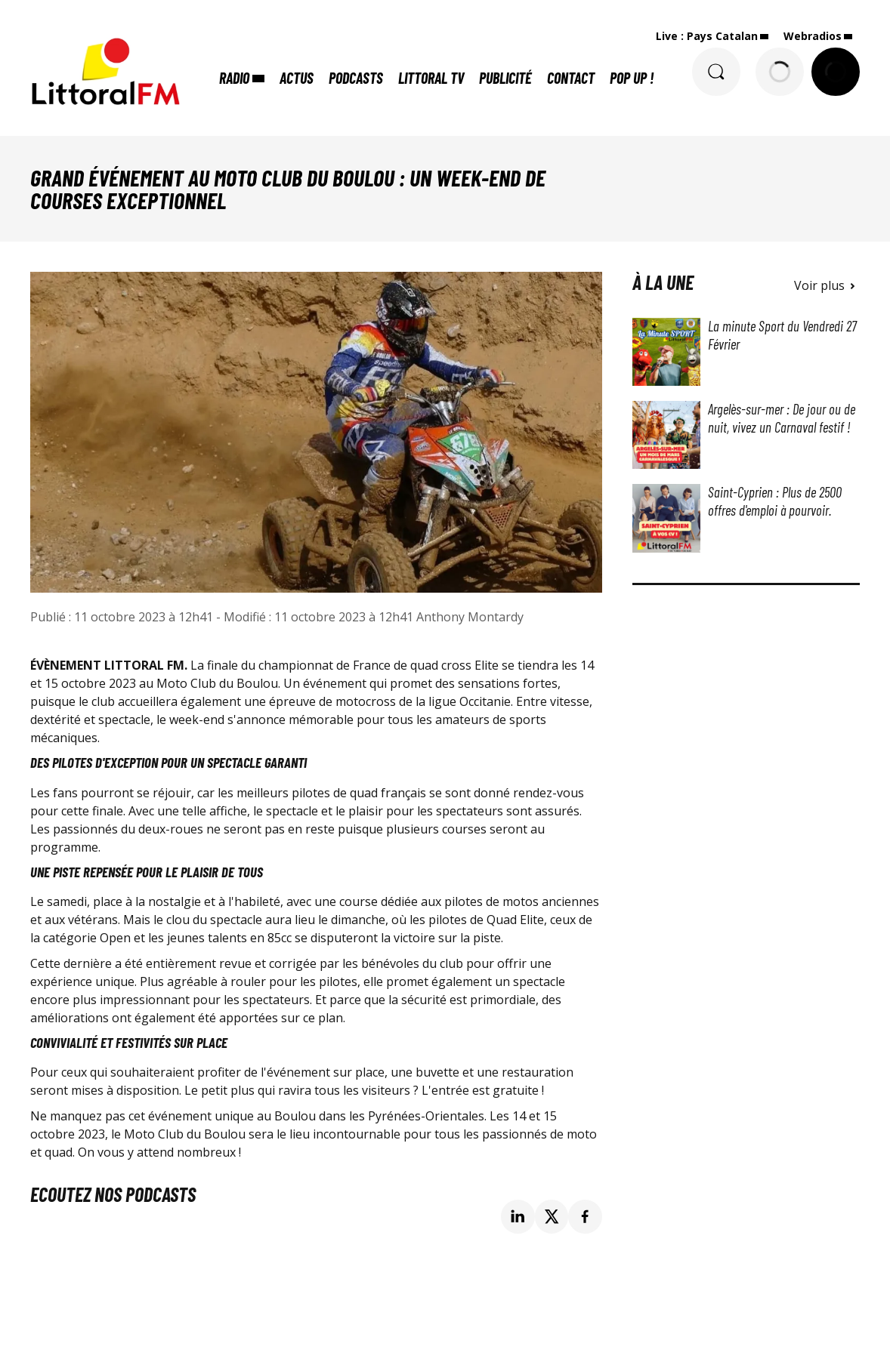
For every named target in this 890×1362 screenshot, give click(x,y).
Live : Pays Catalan (707, 36)
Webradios (812, 36)
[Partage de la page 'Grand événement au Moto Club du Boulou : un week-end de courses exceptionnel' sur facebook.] (585, 1217)
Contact (571, 78)
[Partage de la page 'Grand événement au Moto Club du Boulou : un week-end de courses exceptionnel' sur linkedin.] (518, 1217)
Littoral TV (431, 78)
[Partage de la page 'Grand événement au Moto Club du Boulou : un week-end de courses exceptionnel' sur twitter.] (552, 1217)
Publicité (505, 78)
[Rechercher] (716, 72)
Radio (234, 78)
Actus (297, 78)
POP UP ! (632, 78)
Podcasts (356, 78)
